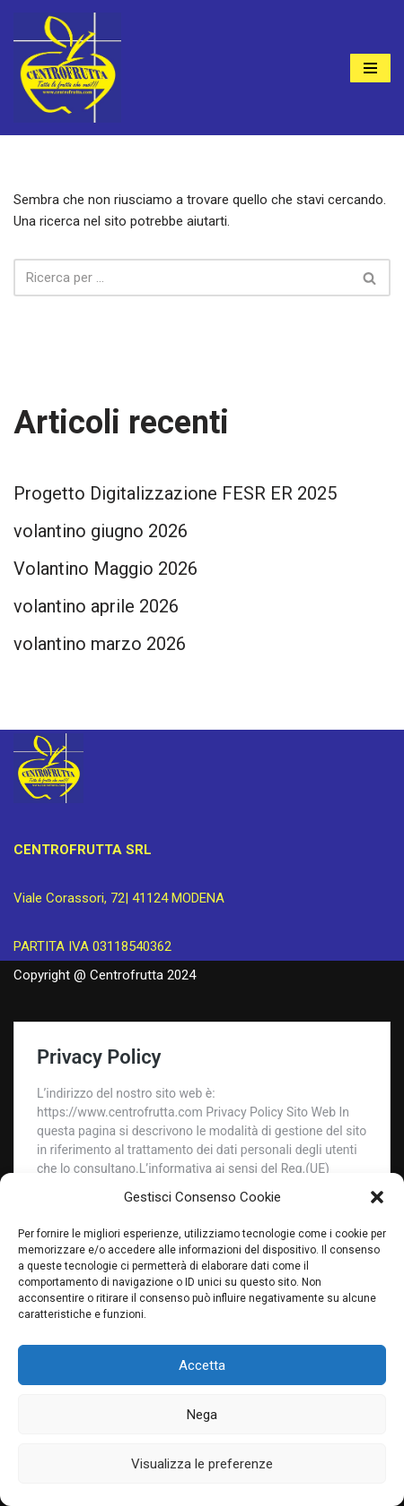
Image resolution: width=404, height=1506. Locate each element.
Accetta (202, 1365)
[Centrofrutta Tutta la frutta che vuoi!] (67, 68)
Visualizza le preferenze (202, 1464)
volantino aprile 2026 (96, 606)
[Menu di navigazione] (370, 68)
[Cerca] (181, 277)
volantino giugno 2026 (100, 531)
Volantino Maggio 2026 (105, 568)
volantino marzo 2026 (99, 644)
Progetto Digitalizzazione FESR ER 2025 (175, 493)
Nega (202, 1415)
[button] (377, 1197)
